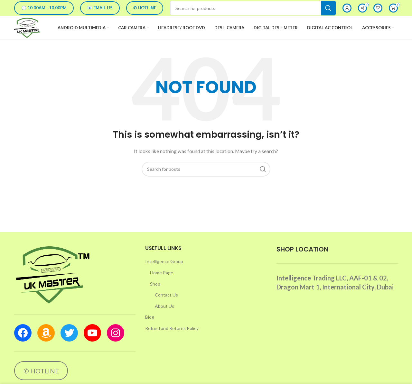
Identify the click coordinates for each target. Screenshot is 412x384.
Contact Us (166, 304)
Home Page (161, 282)
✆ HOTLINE (144, 7)
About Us (164, 316)
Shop (155, 294)
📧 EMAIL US (100, 7)
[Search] (253, 8)
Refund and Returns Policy (172, 338)
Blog (149, 327)
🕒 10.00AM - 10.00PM (44, 7)
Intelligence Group (164, 271)
